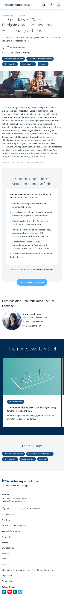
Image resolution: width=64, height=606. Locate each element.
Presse (5, 542)
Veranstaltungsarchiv (11, 531)
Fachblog (6, 520)
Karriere (6, 553)
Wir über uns (8, 547)
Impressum (7, 575)
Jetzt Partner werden (32, 282)
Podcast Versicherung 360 (14, 525)
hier (21, 257)
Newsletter (7, 537)
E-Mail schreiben (31, 325)
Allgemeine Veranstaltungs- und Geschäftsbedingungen (27, 570)
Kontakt (5, 564)
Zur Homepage (17, 5)
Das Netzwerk (8, 514)
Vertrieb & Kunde (20, 52)
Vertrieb (42, 64)
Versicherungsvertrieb (13, 58)
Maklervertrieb (28, 64)
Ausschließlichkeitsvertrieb (40, 58)
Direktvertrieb (10, 64)
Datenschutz (7, 581)
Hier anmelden (46, 269)
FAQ (4, 558)
